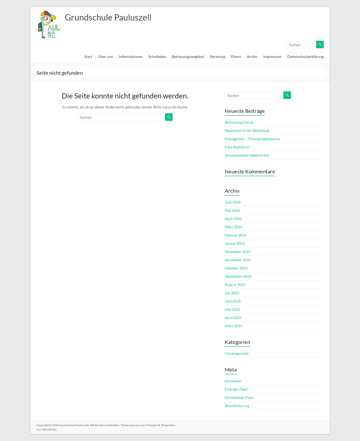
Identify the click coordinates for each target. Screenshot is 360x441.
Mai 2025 (232, 309)
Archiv (252, 56)
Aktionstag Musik (239, 122)
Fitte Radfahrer (237, 147)
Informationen (130, 56)
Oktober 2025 (236, 268)
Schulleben (157, 56)
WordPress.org (237, 405)
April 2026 (233, 218)
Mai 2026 (232, 210)
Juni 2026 (233, 202)
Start (88, 56)
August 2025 (235, 284)
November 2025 (238, 259)
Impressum (272, 56)
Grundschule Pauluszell (108, 17)
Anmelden (233, 381)
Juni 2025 (233, 301)
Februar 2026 (236, 235)
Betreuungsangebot (188, 56)
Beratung (217, 56)
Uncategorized (236, 353)
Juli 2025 (232, 292)
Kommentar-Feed (239, 397)
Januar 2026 (235, 243)
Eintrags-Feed (236, 389)
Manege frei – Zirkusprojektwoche (252, 138)
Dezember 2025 (238, 251)
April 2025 (233, 317)
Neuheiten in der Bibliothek (247, 130)
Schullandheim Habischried (247, 155)
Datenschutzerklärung (305, 56)
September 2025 (238, 276)
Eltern (236, 56)
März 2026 (233, 227)
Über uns (105, 56)
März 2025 (233, 325)
